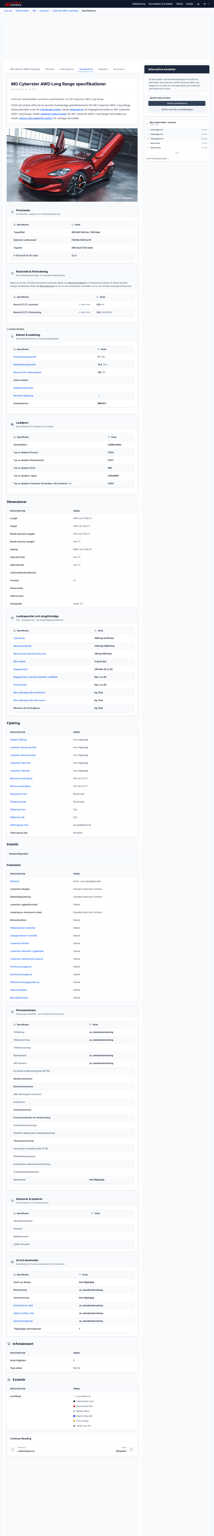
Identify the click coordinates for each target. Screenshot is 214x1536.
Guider (189, 3)
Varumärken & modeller (160, 3)
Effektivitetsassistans (25, 1156)
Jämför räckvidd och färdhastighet (177, 109)
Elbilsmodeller (22, 11)
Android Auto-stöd (23, 1305)
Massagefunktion (19, 997)
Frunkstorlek (20, 684)
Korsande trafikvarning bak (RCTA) (32, 1071)
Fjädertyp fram (18, 809)
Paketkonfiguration (23, 387)
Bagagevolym (21, 669)
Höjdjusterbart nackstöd (22, 927)
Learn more (84, 304)
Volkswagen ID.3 (157, 134)
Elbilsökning (138, 3)
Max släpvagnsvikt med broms (29, 692)
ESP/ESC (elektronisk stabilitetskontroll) (34, 1133)
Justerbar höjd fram (20, 763)
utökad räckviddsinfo (76, 283)
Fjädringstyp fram (19, 825)
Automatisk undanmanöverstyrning (32, 1164)
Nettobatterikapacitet (25, 364)
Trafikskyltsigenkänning (26, 1171)
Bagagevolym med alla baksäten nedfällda (36, 677)
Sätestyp (14, 881)
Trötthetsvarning (22, 1047)
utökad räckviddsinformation (36, 118)
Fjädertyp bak (17, 817)
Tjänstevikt (19, 638)
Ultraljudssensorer (23, 1221)
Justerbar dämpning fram (23, 747)
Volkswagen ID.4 (157, 139)
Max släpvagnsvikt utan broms (29, 700)
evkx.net (8, 11)
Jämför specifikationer (177, 103)
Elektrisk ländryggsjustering (24, 982)
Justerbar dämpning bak (23, 755)
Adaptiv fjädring (18, 739)
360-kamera (20, 1063)
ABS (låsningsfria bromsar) (28, 1094)
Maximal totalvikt (22, 646)
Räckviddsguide (47, 286)
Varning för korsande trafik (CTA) (31, 1148)
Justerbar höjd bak (20, 770)
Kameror (18, 1228)
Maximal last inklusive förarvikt (30, 653)
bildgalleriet (77, 109)
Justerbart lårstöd (19, 943)
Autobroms (19, 1102)
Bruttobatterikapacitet (25, 356)
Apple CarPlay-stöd (24, 1313)
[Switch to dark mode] (198, 4)
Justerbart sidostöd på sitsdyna (26, 958)
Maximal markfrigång (21, 778)
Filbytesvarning (22, 1040)
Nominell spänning (23, 395)
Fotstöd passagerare (21, 966)
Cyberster (44, 11)
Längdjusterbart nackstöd (23, 935)
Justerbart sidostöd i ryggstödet (27, 951)
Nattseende (20, 1179)
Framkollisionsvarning (25, 1125)
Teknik (179, 3)
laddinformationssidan (54, 113)
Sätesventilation (18, 990)
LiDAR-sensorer (22, 1244)
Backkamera (20, 1055)
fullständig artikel (50, 109)
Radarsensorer (21, 1236)
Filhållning (19, 1032)
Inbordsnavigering (23, 1321)
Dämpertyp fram (18, 794)
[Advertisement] (86, 38)
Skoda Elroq (155, 143)
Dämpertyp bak (18, 801)
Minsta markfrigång (20, 786)
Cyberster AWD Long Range (65, 11)
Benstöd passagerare (21, 974)
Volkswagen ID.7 (156, 130)
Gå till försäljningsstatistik (158, 159)
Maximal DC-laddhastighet (27, 372)
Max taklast (20, 661)
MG (34, 11)
